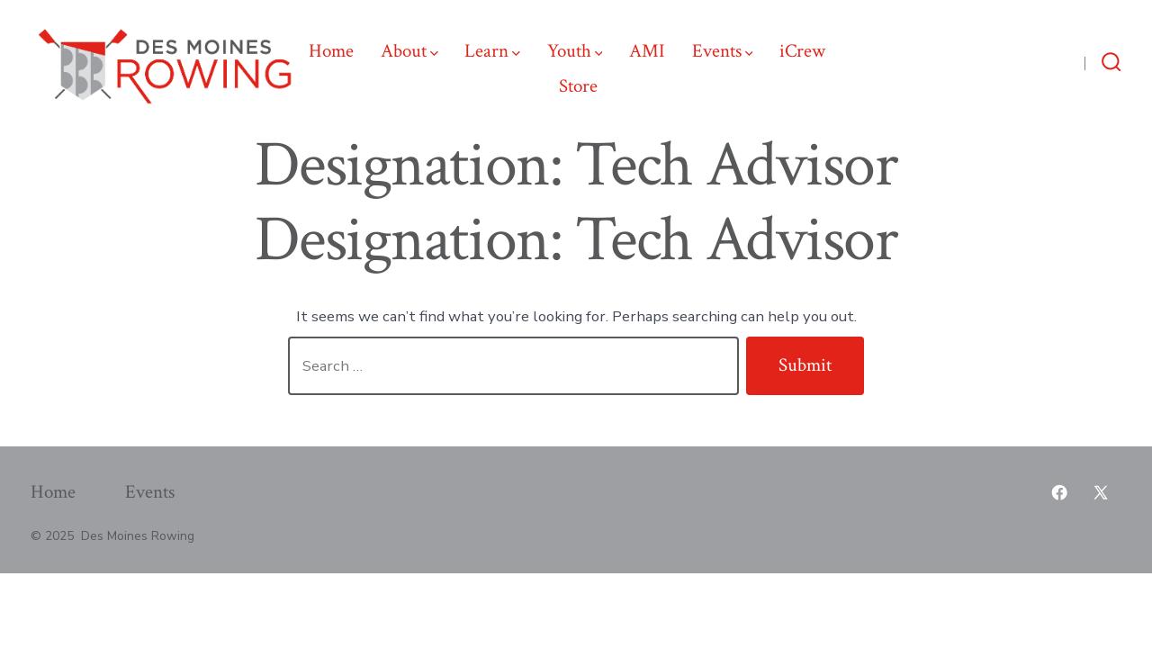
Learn (492, 51)
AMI (647, 51)
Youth (575, 51)
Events (722, 51)
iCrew (802, 51)
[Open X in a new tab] (1034, 61)
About (409, 51)
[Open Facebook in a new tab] (1066, 61)
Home (331, 51)
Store (578, 86)
